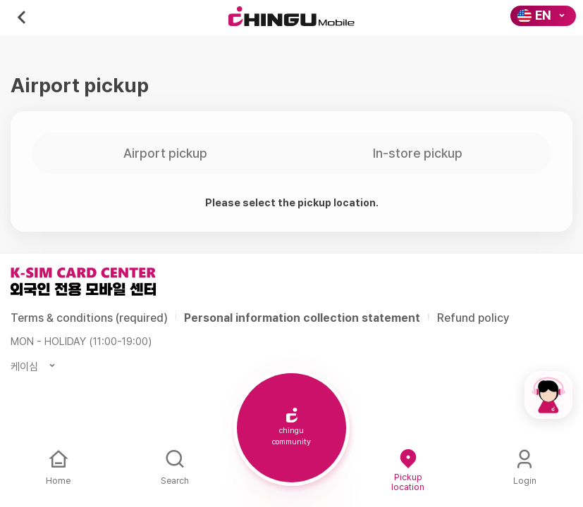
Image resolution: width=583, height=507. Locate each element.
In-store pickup (417, 153)
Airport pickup (165, 153)
